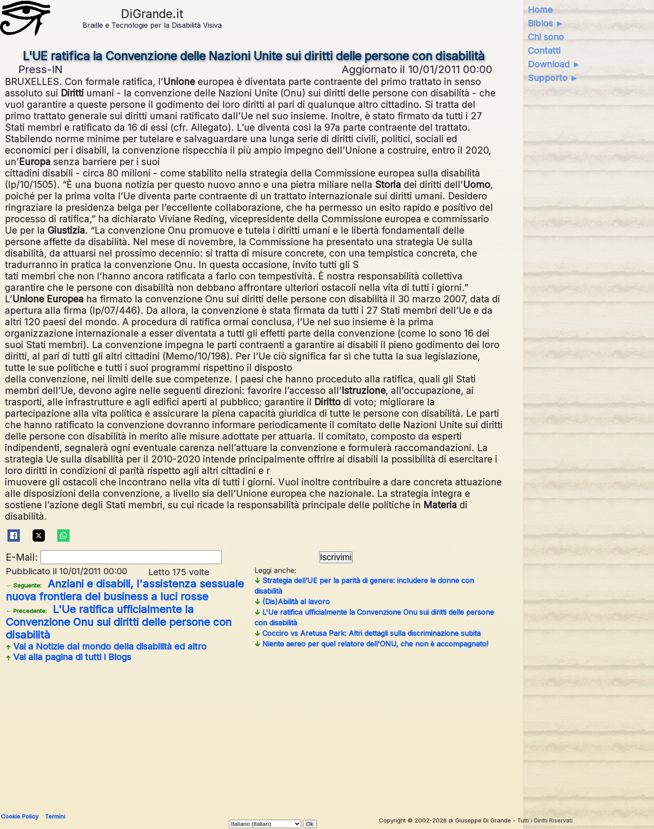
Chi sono (546, 37)
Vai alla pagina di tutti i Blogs (68, 657)
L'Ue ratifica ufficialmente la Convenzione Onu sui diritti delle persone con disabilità (118, 622)
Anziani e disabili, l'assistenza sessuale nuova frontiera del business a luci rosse (125, 590)
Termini (55, 816)
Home (540, 9)
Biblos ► (546, 23)
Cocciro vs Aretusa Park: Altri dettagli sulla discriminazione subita (367, 633)
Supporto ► (553, 78)
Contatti (544, 50)
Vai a (106, 646)
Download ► (554, 64)
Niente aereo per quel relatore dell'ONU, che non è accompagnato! (371, 643)
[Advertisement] (254, 734)
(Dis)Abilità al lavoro (292, 601)
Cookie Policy (19, 816)
